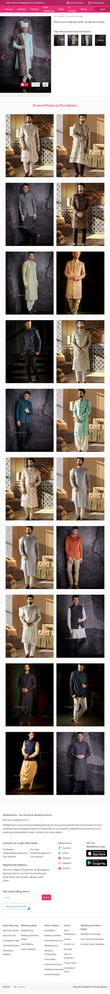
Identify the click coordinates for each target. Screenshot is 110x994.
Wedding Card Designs (91, 934)
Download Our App (11, 940)
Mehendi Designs (52, 974)
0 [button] (35, 84)
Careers (67, 939)
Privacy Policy (70, 963)
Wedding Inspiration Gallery (29, 937)
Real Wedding (27, 944)
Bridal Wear (49, 930)
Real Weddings (48, 9)
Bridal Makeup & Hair (53, 940)
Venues (8, 9)
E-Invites (72, 9)
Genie (84, 9)
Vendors (21, 9)
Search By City (9, 935)
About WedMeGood (69, 932)
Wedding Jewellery (52, 935)
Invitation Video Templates (92, 944)
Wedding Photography (50, 952)
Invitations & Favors (53, 964)
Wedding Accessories (54, 969)
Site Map (68, 949)
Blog (61, 9)
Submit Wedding (28, 949)
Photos (35, 9)
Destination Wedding (8, 952)
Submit (46, 897)
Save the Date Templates (92, 939)
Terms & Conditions (69, 956)
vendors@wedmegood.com (15, 853)
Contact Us (69, 944)
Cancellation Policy (69, 970)
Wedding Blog (27, 930)
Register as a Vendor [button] (16, 906)
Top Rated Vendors (11, 945)
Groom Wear (50, 959)
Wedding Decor (51, 945)
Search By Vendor (11, 930)
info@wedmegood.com (40, 853)
